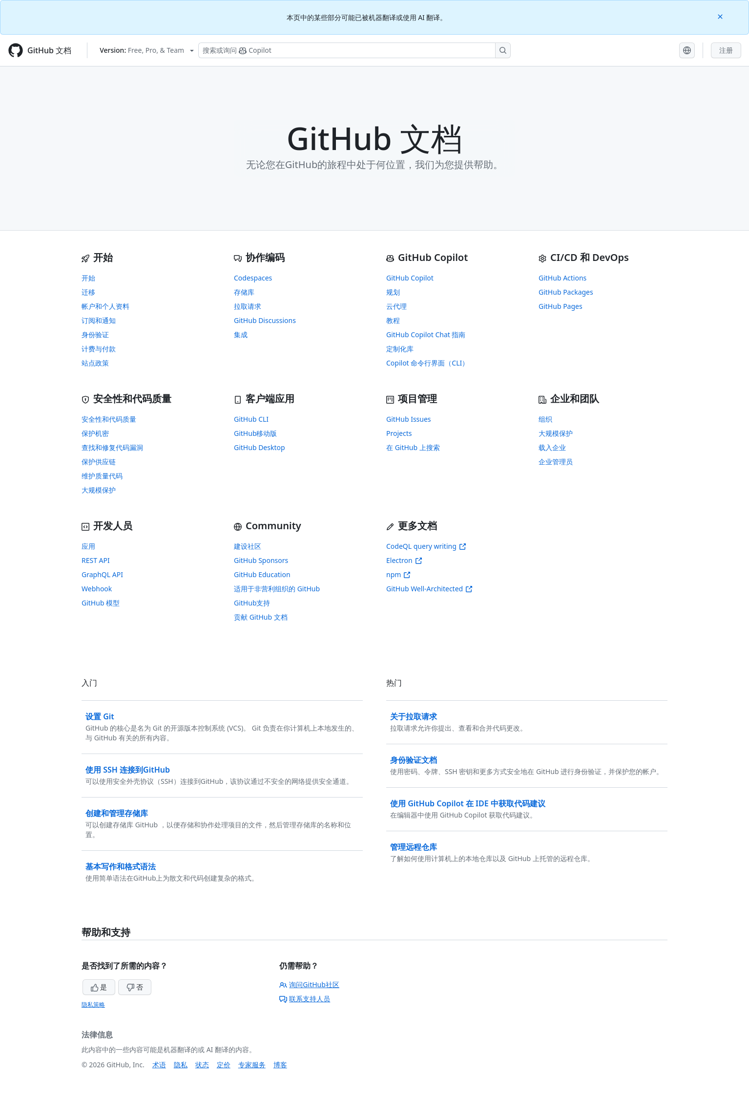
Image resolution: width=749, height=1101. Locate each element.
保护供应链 (99, 461)
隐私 (180, 1064)
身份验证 (95, 334)
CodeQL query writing (426, 546)
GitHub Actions (562, 277)
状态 (202, 1064)
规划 (393, 292)
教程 (393, 320)
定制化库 (400, 348)
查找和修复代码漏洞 (112, 447)
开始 (88, 277)
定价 (223, 1064)
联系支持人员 (304, 998)
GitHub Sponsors (261, 560)
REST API (96, 560)
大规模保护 (99, 490)
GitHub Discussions (265, 320)
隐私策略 (93, 1004)
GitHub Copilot (410, 277)
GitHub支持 (252, 602)
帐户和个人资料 (105, 306)
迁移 (88, 292)
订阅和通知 (99, 320)
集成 (241, 334)
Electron (404, 560)
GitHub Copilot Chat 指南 (426, 334)
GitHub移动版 (255, 433)
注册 (726, 50)
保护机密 (95, 433)
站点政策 (95, 362)
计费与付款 (99, 348)
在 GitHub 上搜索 (413, 447)
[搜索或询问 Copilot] (354, 50)
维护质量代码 (102, 475)
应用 (88, 546)
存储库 (244, 292)
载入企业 (552, 447)
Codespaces (253, 277)
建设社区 (247, 546)
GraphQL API (102, 574)
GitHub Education (262, 574)
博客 (280, 1064)
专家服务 (252, 1064)
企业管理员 (556, 461)
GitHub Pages (561, 306)
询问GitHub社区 (309, 984)
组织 (545, 419)
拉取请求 (247, 306)
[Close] (721, 16)
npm (398, 574)
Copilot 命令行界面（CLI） (427, 362)
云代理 (396, 306)
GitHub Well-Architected (429, 588)
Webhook (97, 588)
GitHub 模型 (101, 602)
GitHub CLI (251, 419)
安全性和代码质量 (109, 419)
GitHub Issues (408, 419)
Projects (399, 433)
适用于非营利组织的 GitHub (277, 588)
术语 (159, 1064)
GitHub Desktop (259, 447)
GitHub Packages (566, 292)
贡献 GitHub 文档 (261, 617)
